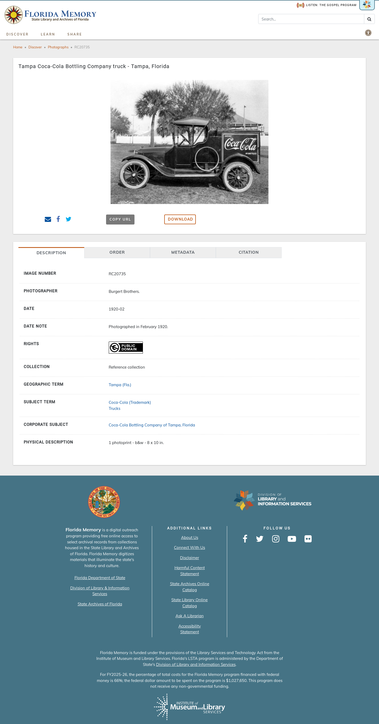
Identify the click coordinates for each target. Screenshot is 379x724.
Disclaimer (189, 557)
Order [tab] (117, 252)
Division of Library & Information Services (99, 590)
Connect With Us (189, 547)
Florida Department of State (99, 577)
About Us (189, 537)
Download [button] (180, 219)
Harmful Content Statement (189, 570)
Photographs (58, 47)
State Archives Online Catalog (189, 586)
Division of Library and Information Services (196, 664)
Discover (17, 34)
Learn (48, 34)
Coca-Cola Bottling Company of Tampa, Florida (152, 424)
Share (74, 34)
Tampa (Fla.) (120, 384)
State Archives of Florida (100, 603)
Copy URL (120, 219)
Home (17, 47)
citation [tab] (249, 252)
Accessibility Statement (189, 629)
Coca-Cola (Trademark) (130, 402)
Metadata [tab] (183, 252)
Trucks (114, 408)
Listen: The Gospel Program (327, 5)
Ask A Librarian (190, 615)
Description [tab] (51, 252)
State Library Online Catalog (189, 602)
